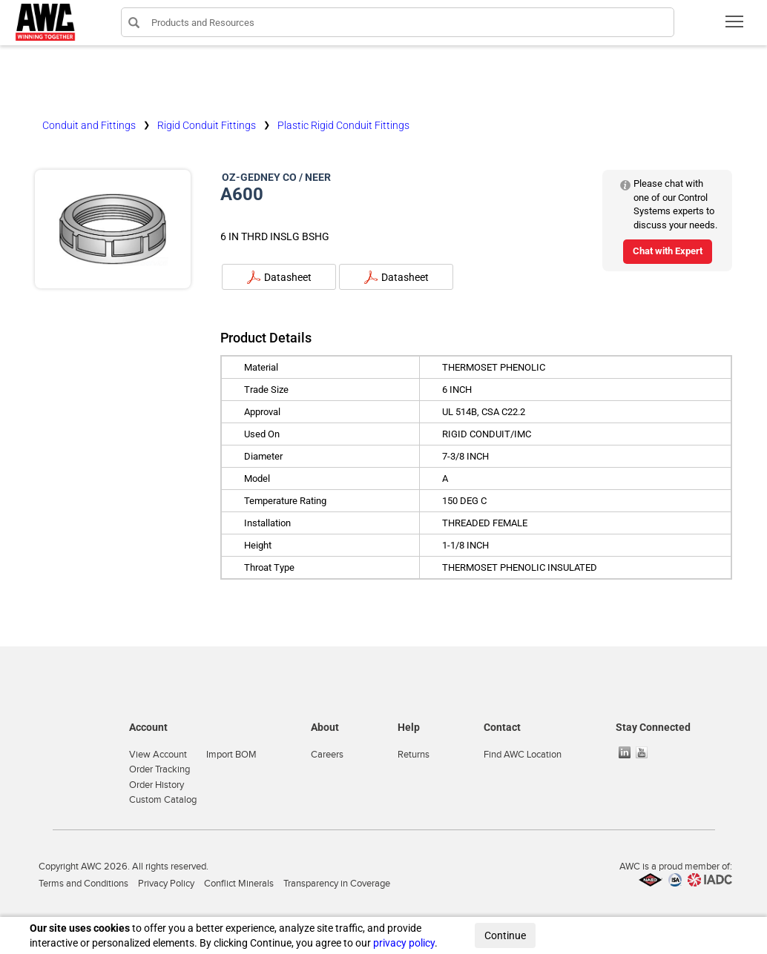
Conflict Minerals (239, 884)
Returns (413, 755)
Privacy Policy (166, 884)
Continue (505, 935)
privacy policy (404, 943)
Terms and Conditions (83, 884)
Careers (327, 755)
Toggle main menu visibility (735, 26)
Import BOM (231, 755)
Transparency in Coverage (336, 884)
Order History (156, 785)
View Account (158, 755)
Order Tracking (159, 769)
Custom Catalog (163, 800)
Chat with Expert (667, 250)
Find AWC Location (523, 755)
